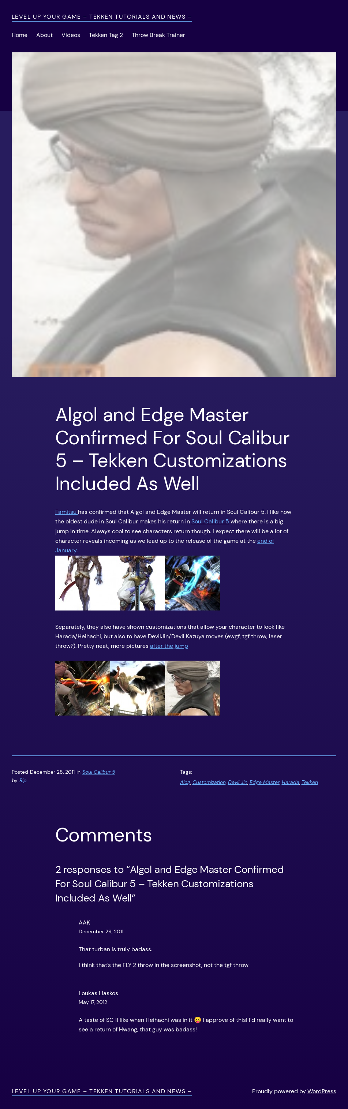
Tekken (310, 782)
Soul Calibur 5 (210, 521)
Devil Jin (237, 782)
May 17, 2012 (93, 1002)
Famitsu (66, 512)
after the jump (169, 646)
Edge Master (265, 782)
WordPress (321, 1091)
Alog (185, 782)
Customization (209, 782)
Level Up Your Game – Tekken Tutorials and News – (102, 16)
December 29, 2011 (101, 931)
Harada (290, 782)
